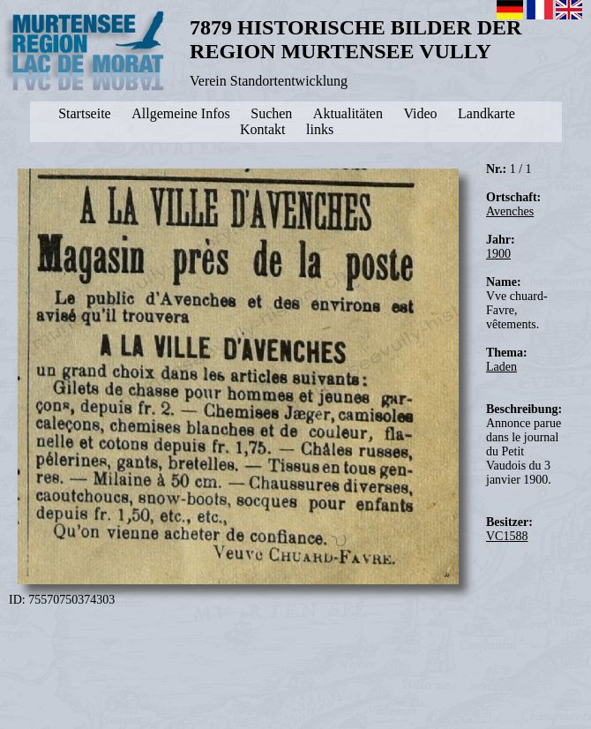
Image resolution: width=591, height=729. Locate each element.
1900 (498, 253)
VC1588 (506, 536)
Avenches (510, 211)
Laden (501, 366)
